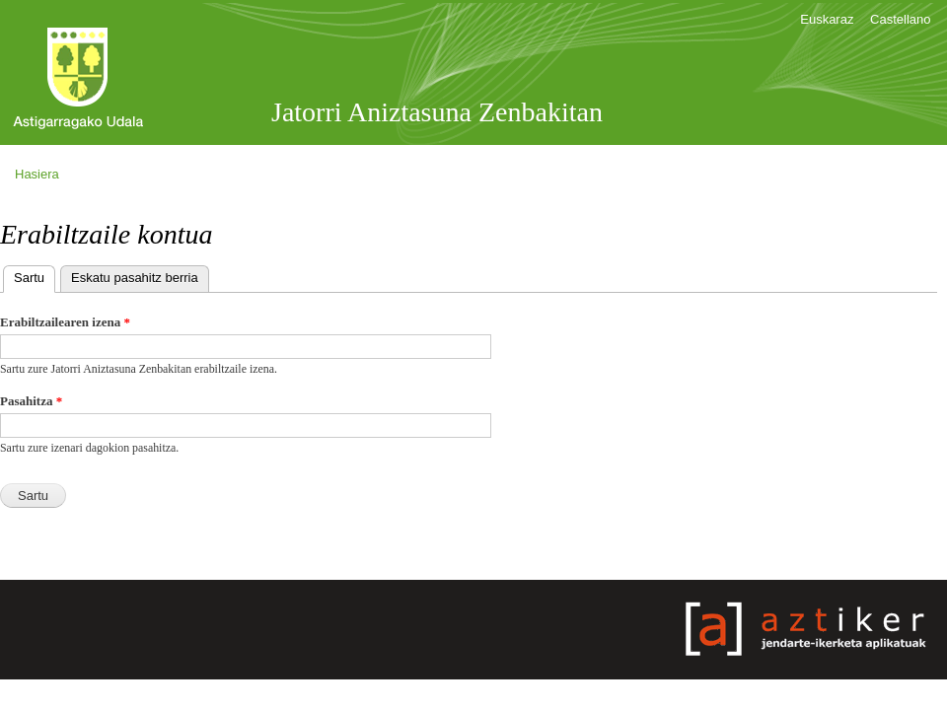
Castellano (900, 19)
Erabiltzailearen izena (65, 322)
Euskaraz (826, 19)
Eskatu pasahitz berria (134, 277)
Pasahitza (31, 400)
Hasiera (37, 174)
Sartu (34, 275)
